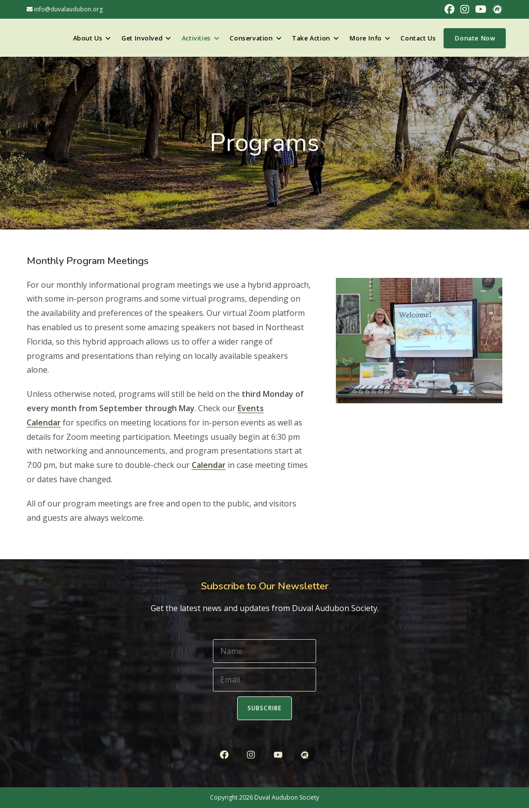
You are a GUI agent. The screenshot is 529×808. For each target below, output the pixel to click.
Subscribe (264, 708)
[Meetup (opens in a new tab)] (495, 9)
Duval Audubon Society (286, 797)
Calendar (209, 465)
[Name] (264, 651)
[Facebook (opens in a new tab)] (449, 9)
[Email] (264, 680)
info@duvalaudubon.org (65, 9)
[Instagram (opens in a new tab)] (464, 9)
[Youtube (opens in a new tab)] (480, 9)
